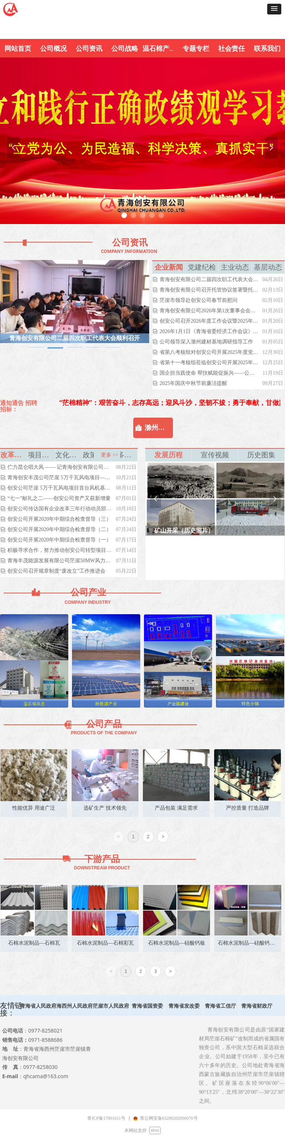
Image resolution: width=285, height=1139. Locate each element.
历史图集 (261, 455)
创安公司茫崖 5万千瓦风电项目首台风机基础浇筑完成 (59, 488)
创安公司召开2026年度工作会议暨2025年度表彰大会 (209, 321)
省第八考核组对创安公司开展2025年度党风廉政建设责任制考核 (209, 352)
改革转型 (13, 455)
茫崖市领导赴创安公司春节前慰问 (199, 300)
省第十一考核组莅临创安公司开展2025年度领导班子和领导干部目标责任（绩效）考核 (209, 362)
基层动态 (268, 267)
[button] (274, 9)
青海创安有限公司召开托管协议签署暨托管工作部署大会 (209, 290)
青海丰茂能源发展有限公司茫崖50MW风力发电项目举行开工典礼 (59, 560)
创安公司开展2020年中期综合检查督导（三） (59, 519)
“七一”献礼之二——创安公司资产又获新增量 (59, 498)
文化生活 (68, 455)
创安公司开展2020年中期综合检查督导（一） (59, 540)
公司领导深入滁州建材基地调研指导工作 (206, 342)
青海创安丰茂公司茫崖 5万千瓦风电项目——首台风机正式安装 (59, 477)
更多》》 (123, 455)
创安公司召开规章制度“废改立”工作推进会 (56, 571)
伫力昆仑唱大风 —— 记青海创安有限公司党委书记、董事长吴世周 (59, 467)
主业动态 (235, 267)
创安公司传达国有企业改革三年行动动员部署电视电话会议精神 (59, 508)
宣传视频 (215, 455)
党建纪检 (202, 267)
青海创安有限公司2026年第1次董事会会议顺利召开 (209, 310)
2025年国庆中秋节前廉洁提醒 (193, 383)
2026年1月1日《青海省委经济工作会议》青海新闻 (209, 331)
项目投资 (41, 455)
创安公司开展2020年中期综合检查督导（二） (59, 529)
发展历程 (168, 455)
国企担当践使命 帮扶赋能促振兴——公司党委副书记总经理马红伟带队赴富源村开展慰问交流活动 (209, 373)
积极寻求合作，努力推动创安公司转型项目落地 (59, 550)
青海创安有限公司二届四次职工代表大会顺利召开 (209, 279)
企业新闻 (169, 267)
